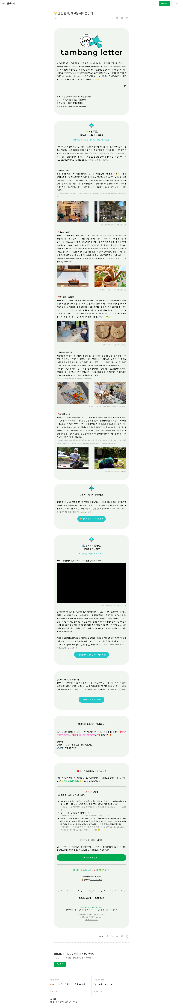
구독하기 (164, 3)
